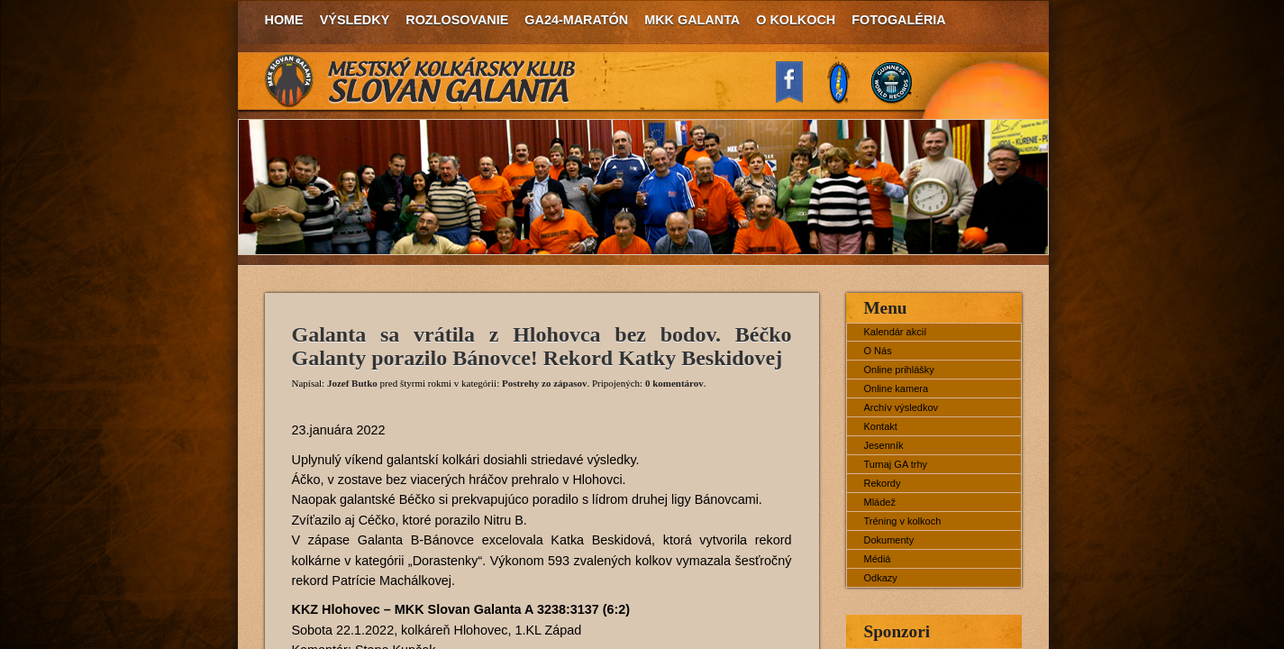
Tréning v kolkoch (903, 521)
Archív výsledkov (901, 407)
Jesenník (884, 445)
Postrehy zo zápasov (544, 383)
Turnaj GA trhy (896, 464)
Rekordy (882, 483)
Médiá (877, 558)
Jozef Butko (352, 383)
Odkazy (880, 577)
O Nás (878, 350)
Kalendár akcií (895, 331)
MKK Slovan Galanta (421, 81)
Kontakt (880, 426)
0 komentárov (674, 383)
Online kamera (896, 388)
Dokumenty (889, 540)
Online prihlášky (899, 369)
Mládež (880, 502)
